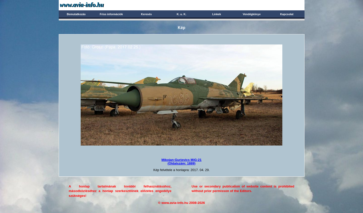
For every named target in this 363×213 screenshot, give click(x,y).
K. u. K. (181, 14)
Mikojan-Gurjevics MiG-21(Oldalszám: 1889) (182, 161)
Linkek (216, 14)
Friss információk (111, 14)
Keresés (146, 14)
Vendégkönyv (252, 14)
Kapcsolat (286, 14)
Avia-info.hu (90, 5)
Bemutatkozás (76, 14)
